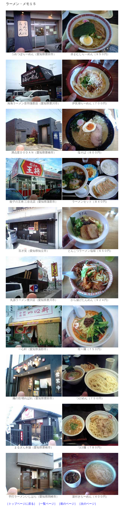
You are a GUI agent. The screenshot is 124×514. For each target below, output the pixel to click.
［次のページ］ (87, 503)
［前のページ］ (67, 503)
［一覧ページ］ (47, 503)
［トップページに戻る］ (21, 503)
